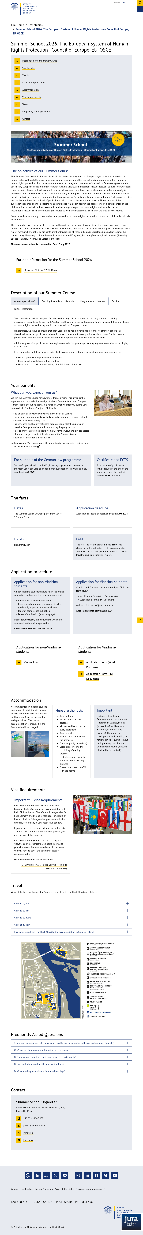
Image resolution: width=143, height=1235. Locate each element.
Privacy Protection (44, 1188)
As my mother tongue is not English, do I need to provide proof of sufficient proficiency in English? (64, 1042)
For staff (116, 2)
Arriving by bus (21, 903)
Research (88, 1202)
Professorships (67, 1202)
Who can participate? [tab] (24, 301)
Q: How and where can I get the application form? (39, 1064)
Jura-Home (17, 25)
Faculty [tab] (115, 301)
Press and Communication (89, 1188)
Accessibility (61, 1188)
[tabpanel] (71, 342)
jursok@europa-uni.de (102, 605)
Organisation (43, 1202)
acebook (32, 446)
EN (124, 2)
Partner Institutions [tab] (23, 308)
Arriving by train (22, 924)
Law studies (35, 25)
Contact (14, 1188)
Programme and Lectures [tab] (92, 301)
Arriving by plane (22, 917)
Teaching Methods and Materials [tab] (58, 301)
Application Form (89, 596)
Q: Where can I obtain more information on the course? (41, 1049)
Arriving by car (21, 910)
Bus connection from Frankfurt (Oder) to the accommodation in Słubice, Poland (54, 931)
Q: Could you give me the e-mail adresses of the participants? (45, 1057)
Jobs (71, 1188)
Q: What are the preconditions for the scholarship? (39, 1071)
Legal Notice (27, 1188)
